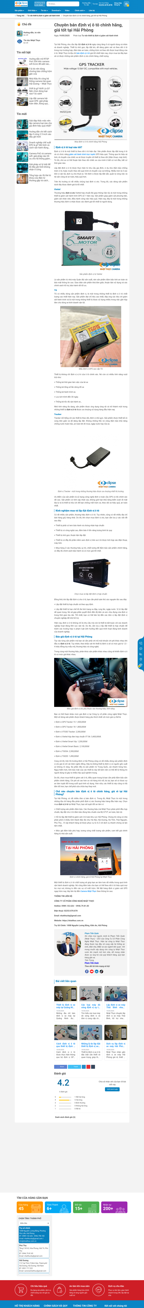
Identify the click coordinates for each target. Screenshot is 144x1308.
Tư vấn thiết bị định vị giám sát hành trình (43, 16)
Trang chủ (20, 16)
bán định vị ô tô (83, 53)
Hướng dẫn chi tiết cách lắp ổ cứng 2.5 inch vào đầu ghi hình (40, 134)
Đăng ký (117, 5)
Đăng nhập (118, 3)
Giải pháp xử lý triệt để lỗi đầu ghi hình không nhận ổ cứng (39, 167)
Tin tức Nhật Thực (32, 40)
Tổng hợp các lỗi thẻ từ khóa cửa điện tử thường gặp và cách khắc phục (40, 178)
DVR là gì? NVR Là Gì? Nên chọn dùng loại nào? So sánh (39, 91)
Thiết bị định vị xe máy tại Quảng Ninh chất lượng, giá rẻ (65, 1006)
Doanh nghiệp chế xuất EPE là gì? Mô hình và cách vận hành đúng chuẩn (40, 145)
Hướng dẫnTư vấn (86, 4)
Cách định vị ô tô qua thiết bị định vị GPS (65, 1045)
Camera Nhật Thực (88, 891)
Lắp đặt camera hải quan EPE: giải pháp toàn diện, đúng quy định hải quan (38, 101)
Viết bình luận (112, 1089)
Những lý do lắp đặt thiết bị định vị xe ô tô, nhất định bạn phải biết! (90, 1045)
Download (57, 11)
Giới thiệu (31, 11)
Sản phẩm (19, 11)
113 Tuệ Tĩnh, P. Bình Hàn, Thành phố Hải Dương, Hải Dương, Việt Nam (34, 1265)
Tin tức (95, 4)
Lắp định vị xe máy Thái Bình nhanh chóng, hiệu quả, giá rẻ (115, 1006)
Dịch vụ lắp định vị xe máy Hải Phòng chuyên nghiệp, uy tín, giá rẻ (115, 1045)
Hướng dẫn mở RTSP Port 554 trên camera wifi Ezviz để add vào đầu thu (39, 61)
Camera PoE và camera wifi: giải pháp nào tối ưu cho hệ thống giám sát (40, 156)
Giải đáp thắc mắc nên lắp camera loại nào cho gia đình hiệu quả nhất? (40, 123)
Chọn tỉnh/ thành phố (30, 1218)
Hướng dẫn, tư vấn (32, 32)
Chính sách (81, 11)
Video (67, 11)
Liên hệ (92, 11)
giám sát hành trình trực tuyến (82, 154)
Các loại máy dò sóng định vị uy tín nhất (90, 1006)
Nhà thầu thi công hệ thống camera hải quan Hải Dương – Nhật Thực (40, 81)
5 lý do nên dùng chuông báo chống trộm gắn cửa (40, 71)
